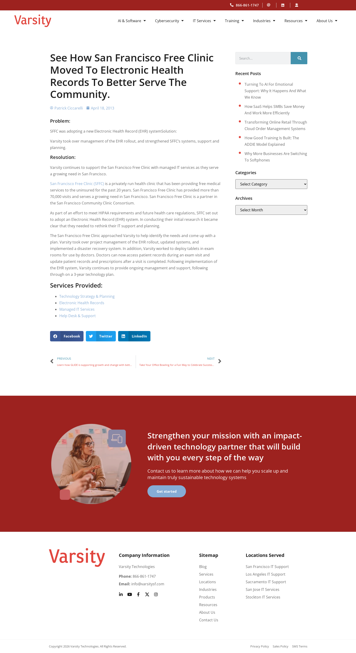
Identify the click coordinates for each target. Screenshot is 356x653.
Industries (264, 21)
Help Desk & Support (77, 315)
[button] (67, 336)
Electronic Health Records (81, 302)
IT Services (204, 21)
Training (234, 21)
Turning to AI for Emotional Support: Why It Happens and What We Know (275, 91)
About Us (327, 21)
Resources (295, 21)
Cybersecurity (169, 21)
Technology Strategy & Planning (87, 296)
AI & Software (132, 21)
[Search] (299, 58)
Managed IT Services (77, 309)
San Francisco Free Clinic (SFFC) (77, 183)
